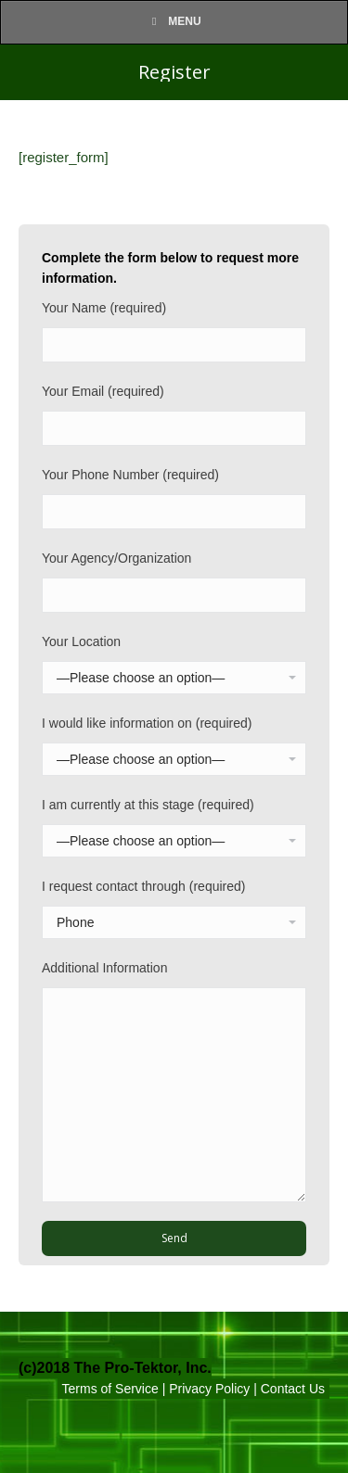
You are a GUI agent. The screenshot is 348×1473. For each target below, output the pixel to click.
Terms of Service (110, 1388)
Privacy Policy (209, 1388)
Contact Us (293, 1388)
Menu (173, 21)
